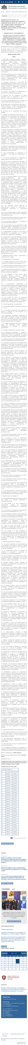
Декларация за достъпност (18, 1034)
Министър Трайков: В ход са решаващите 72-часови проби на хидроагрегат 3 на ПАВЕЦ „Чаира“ (14, 869)
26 (10, 966)
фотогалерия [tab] (5, 889)
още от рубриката (7, 883)
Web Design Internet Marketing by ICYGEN (21, 1043)
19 (10, 964)
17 (3, 964)
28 (17, 966)
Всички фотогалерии (14, 921)
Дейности (8, 11)
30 (24, 966)
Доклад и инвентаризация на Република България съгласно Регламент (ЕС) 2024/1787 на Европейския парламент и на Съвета (13, 989)
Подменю (4, 16)
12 (10, 962)
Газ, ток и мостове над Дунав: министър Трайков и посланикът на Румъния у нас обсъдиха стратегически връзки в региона (13, 877)
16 (24, 962)
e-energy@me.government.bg (9, 999)
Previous (4, 898)
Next (24, 898)
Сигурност (4, 1036)
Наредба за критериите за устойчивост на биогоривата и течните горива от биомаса (13, 933)
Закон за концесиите (7, 929)
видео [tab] (13, 889)
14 (17, 962)
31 (3, 969)
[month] (16, 953)
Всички (4, 946)
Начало (2, 11)
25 (6, 966)
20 (13, 964)
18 (6, 964)
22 (21, 964)
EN (15, 2)
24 (3, 966)
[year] (12, 953)
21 (17, 964)
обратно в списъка (7, 843)
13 (13, 962)
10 (3, 962)
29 (21, 966)
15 (21, 962)
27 (13, 966)
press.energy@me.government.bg (10, 1006)
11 (6, 962)
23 (24, 964)
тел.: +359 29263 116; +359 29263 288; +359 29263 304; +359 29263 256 (14, 1004)
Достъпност (5, 1034)
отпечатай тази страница (18, 838)
